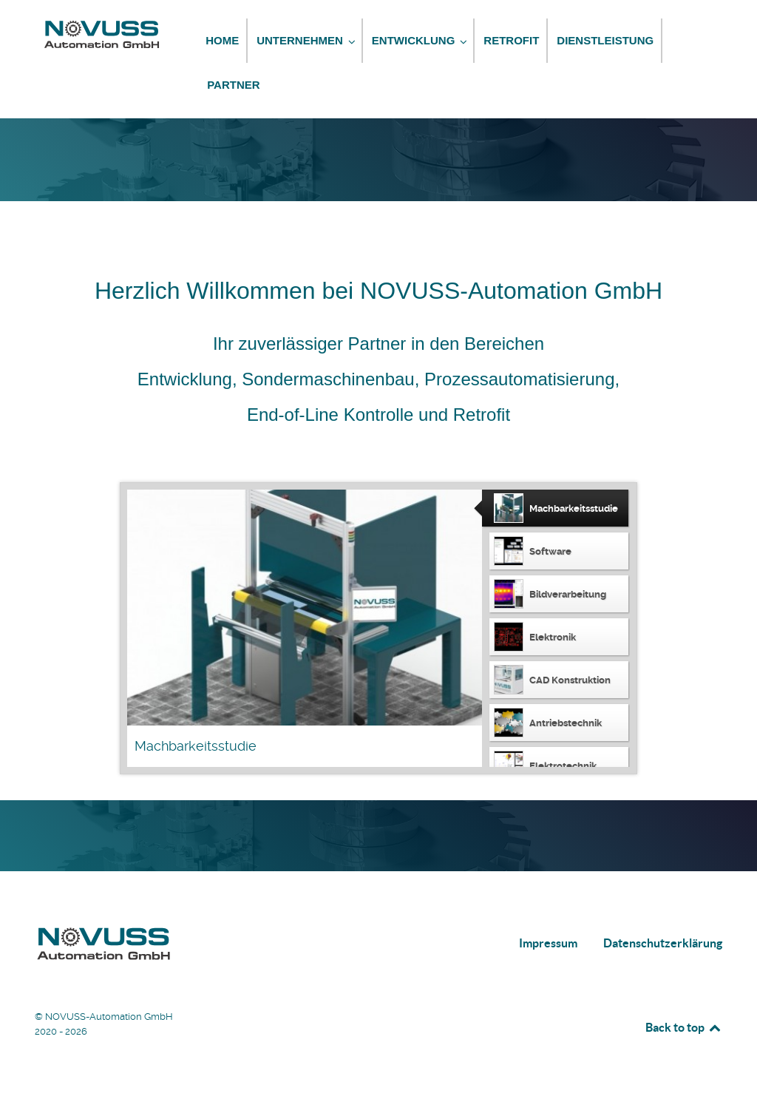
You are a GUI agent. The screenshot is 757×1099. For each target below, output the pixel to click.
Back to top (683, 1027)
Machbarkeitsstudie (196, 746)
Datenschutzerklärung (662, 943)
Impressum (548, 943)
